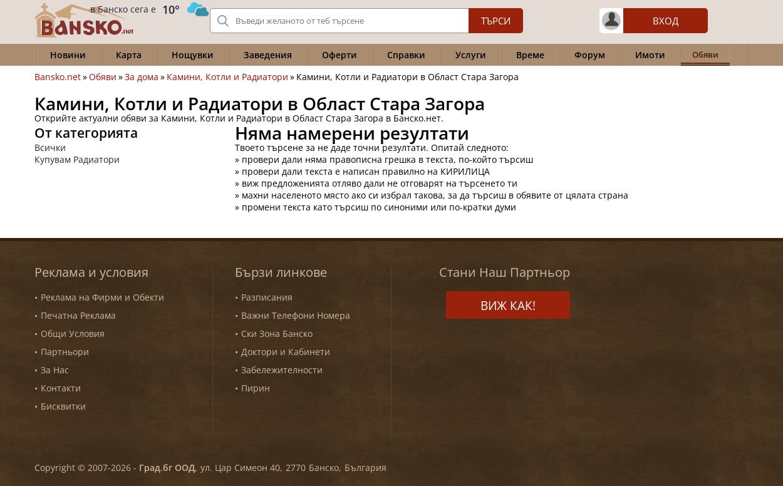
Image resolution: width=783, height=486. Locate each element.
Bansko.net (57, 77)
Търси (496, 20)
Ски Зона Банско (277, 333)
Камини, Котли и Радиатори (227, 77)
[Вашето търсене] (366, 20)
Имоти (650, 55)
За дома (141, 77)
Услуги (470, 55)
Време (530, 55)
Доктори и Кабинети (285, 352)
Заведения (268, 55)
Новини (68, 55)
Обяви (103, 77)
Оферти (339, 55)
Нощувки (193, 55)
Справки (406, 55)
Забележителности (282, 370)
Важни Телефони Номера (295, 315)
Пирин (255, 388)
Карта (129, 55)
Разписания (267, 297)
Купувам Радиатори (77, 159)
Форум (589, 55)
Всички (50, 147)
